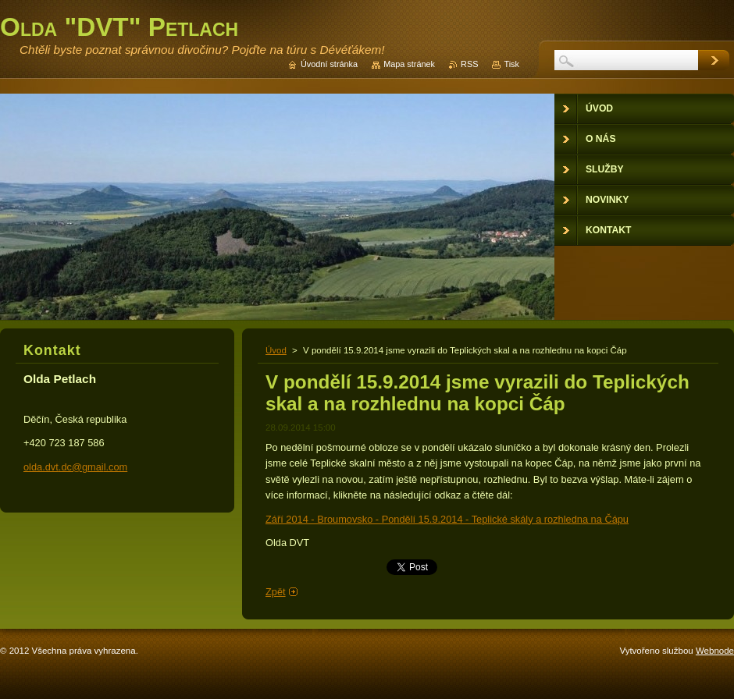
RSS (469, 64)
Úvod (276, 350)
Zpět (275, 592)
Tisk (511, 64)
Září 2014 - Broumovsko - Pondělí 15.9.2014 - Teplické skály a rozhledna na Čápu (447, 519)
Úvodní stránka (329, 64)
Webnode (715, 650)
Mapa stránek (409, 64)
